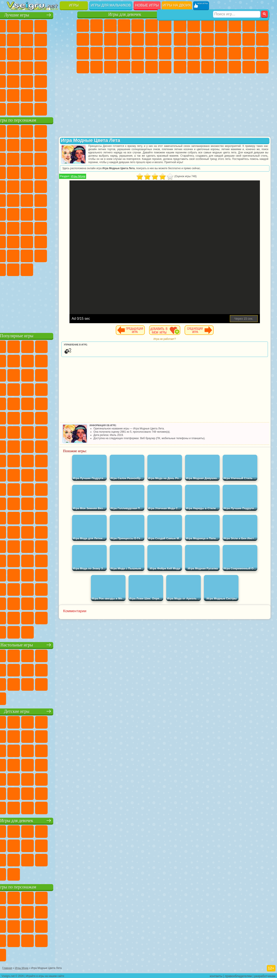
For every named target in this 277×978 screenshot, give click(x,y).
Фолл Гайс (27, 213)
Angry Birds (54, 158)
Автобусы (221, 67)
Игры (74, 5)
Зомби (235, 25)
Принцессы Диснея (83, 67)
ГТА (180, 67)
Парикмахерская (151, 39)
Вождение (13, 108)
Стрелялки (262, 67)
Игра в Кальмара (13, 227)
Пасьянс (13, 67)
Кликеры (68, 53)
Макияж (165, 53)
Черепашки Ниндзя (193, 39)
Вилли (13, 130)
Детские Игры (54, 25)
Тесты (137, 25)
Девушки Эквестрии (96, 25)
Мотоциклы (207, 39)
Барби (124, 25)
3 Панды (27, 172)
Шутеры (235, 67)
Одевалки (137, 39)
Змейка (54, 81)
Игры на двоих (177, 5)
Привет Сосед (40, 241)
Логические (54, 53)
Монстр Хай (151, 25)
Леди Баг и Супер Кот (68, 144)
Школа (54, 94)
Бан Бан (68, 255)
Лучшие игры (41, 14)
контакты (216, 975)
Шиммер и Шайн (27, 200)
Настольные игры (41, 644)
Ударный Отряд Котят (27, 186)
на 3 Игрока (13, 94)
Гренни (54, 227)
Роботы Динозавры (221, 53)
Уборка (137, 67)
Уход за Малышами (110, 67)
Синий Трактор (13, 213)
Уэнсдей (54, 255)
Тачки (40, 172)
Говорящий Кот (54, 130)
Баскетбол (68, 94)
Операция (151, 53)
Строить (54, 108)
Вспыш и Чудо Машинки (54, 172)
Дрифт (207, 67)
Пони (83, 25)
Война (40, 108)
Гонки (262, 39)
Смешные (13, 53)
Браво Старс (68, 213)
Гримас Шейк (27, 269)
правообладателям (238, 975)
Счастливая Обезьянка (40, 200)
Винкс (165, 67)
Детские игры (41, 710)
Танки (221, 25)
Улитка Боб (27, 144)
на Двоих (68, 25)
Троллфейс (54, 144)
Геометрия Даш (54, 39)
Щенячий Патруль (40, 130)
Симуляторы (40, 25)
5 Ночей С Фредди (13, 144)
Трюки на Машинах (40, 81)
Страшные (40, 53)
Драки (248, 39)
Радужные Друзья (54, 241)
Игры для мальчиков (111, 5)
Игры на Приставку (68, 108)
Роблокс (13, 241)
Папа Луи (83, 53)
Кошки (124, 39)
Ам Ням (68, 158)
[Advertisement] (41, 303)
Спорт (68, 39)
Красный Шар (40, 144)
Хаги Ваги (68, 227)
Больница (124, 53)
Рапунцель (110, 53)
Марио (40, 186)
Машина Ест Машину (262, 53)
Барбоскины (13, 186)
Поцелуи (165, 39)
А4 (27, 227)
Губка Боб (27, 130)
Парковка (180, 25)
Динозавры (54, 67)
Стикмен (221, 39)
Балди (40, 227)
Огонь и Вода (110, 25)
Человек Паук (54, 186)
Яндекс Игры (27, 39)
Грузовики (235, 39)
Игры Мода (96, 179)
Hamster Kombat (40, 269)
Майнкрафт (262, 25)
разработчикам (264, 975)
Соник (68, 172)
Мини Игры (13, 81)
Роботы (193, 53)
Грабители (248, 53)
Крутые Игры (40, 94)
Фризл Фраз (68, 186)
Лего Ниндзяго (68, 130)
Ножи (40, 67)
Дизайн (124, 67)
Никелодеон (27, 94)
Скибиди (13, 269)
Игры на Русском (27, 67)
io (27, 53)
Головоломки (68, 81)
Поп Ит (40, 39)
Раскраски (83, 39)
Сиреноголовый (40, 213)
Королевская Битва (248, 25)
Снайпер (180, 53)
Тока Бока (68, 241)
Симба (27, 255)
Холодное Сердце (110, 39)
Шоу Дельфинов (13, 172)
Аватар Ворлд (13, 255)
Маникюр (137, 53)
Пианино (151, 67)
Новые (13, 25)
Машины (180, 39)
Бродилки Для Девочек (165, 25)
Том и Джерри (54, 200)
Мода (96, 67)
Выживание (235, 53)
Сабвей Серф (40, 158)
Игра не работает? (174, 342)
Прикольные (68, 67)
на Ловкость (13, 39)
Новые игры (147, 5)
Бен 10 (193, 67)
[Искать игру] (237, 5)
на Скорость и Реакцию (27, 81)
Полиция (207, 53)
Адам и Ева (13, 200)
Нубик (27, 241)
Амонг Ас (54, 213)
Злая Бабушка (13, 158)
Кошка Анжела (96, 39)
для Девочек (27, 25)
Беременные (96, 53)
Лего (27, 158)
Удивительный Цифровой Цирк (54, 269)
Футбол (193, 25)
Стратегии (207, 25)
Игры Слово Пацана (40, 255)
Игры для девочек (124, 14)
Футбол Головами (27, 108)
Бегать (248, 67)
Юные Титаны (68, 200)
